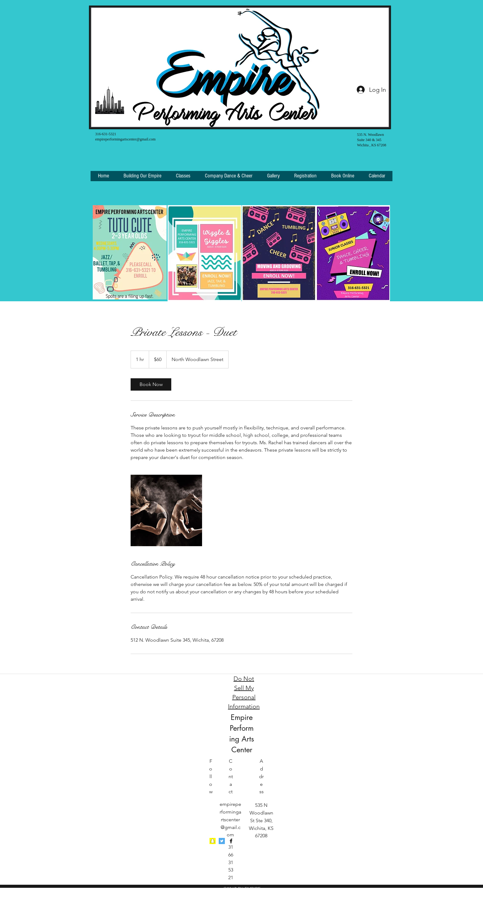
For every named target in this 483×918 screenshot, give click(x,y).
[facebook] (231, 841)
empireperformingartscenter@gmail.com (125, 139)
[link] (151, 384)
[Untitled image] (166, 510)
